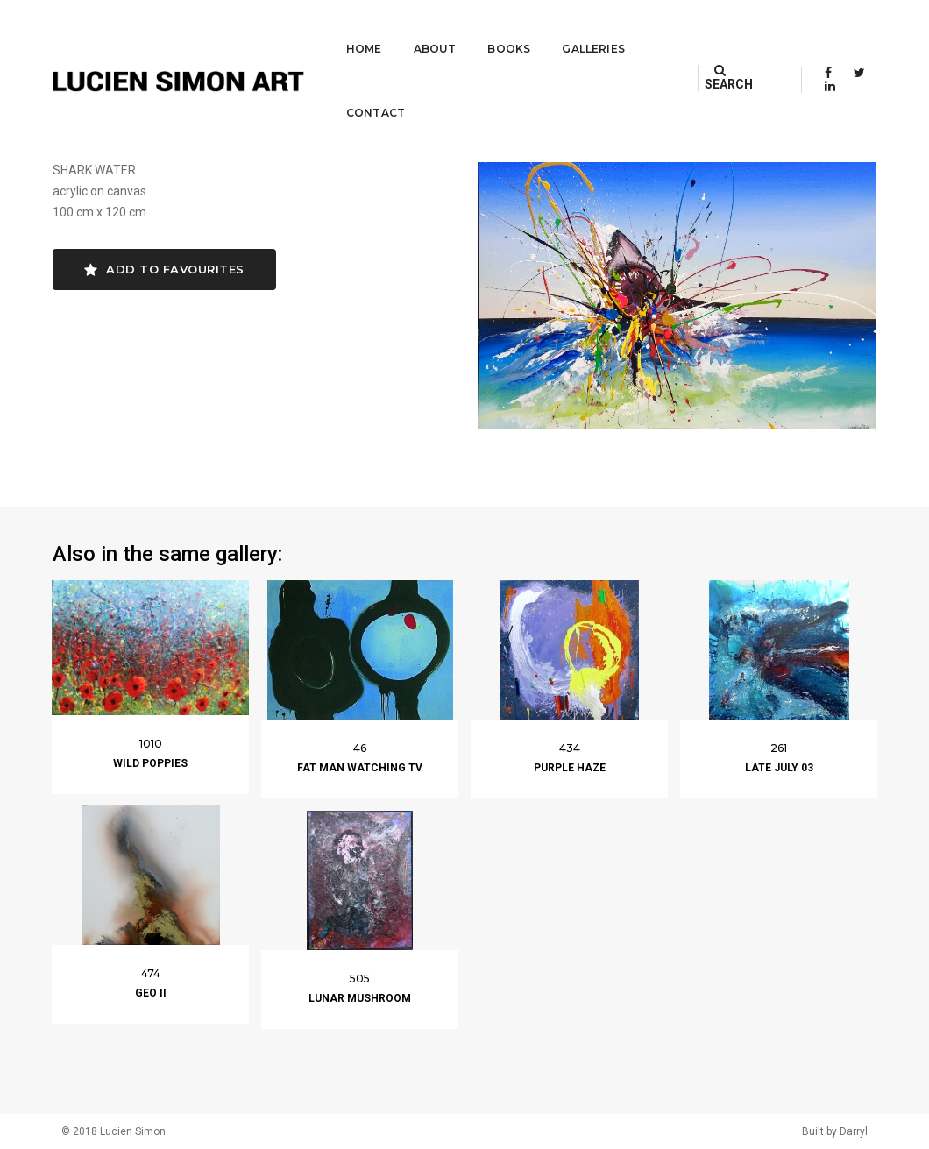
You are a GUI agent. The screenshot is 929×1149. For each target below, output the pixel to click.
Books (436, 31)
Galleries (521, 31)
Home (292, 31)
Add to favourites (164, 269)
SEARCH (733, 31)
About (362, 31)
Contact (618, 31)
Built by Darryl (835, 1131)
